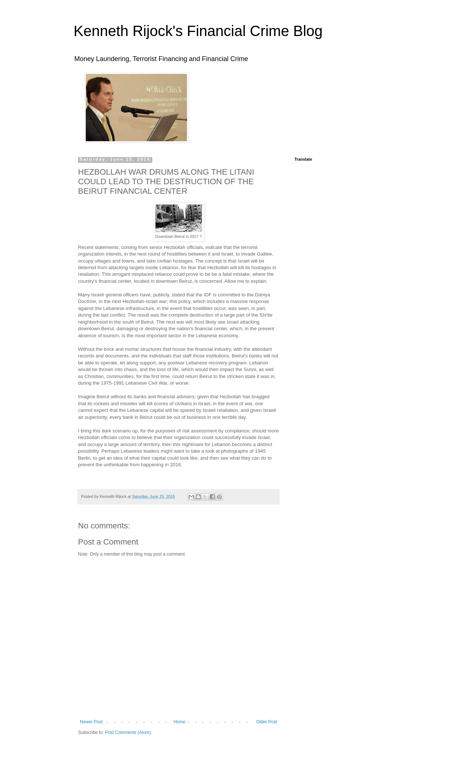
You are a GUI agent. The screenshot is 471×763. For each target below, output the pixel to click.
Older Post (266, 721)
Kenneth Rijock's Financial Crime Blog (198, 31)
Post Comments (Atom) (128, 732)
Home (179, 721)
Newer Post (91, 721)
